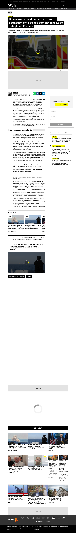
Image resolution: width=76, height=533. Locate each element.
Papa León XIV (64, 1)
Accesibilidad (36, 529)
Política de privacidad (43, 526)
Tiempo (33, 9)
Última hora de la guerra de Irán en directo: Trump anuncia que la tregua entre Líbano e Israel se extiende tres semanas (17, 447)
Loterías (26, 9)
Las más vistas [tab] (55, 133)
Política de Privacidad (66, 120)
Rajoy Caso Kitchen (14, 1)
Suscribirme (61, 124)
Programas (40, 9)
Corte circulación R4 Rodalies (50, 1)
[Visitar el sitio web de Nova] (38, 518)
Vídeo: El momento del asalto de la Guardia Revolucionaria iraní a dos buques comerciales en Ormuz (16, 499)
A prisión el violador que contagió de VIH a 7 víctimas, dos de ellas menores (36, 469)
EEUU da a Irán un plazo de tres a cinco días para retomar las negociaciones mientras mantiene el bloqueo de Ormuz (61, 162)
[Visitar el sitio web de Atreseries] (48, 518)
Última (52, 4)
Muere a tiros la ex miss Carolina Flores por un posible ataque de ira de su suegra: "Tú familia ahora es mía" (61, 141)
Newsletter (64, 9)
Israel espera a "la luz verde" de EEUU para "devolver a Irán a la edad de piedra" (26, 246)
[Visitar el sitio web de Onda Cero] (53, 518)
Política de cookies (53, 526)
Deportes (19, 9)
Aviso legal (36, 526)
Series (56, 9)
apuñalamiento (13, 276)
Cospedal (20, 1)
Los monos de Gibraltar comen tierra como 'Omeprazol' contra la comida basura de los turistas (56, 499)
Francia (29, 276)
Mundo (38, 428)
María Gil (15, 93)
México (54, 136)
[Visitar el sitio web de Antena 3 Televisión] (22, 518)
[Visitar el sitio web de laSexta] (27, 518)
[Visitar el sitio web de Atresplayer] (40, 521)
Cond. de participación (63, 526)
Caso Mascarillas (26, 1)
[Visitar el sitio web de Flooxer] (48, 521)
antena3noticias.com (37, 239)
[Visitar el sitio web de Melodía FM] (64, 518)
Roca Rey (58, 1)
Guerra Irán (56, 158)
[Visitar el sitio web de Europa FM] (58, 518)
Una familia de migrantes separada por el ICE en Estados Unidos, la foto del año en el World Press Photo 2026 (62, 465)
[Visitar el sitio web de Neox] (33, 518)
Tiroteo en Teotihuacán (59, 146)
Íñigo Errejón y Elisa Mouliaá (37, 1)
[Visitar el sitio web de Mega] (43, 518)
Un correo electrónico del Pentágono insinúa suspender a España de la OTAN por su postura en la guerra (56, 447)
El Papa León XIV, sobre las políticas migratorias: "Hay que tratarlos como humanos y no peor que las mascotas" (16, 469)
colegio (22, 276)
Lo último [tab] (65, 133)
